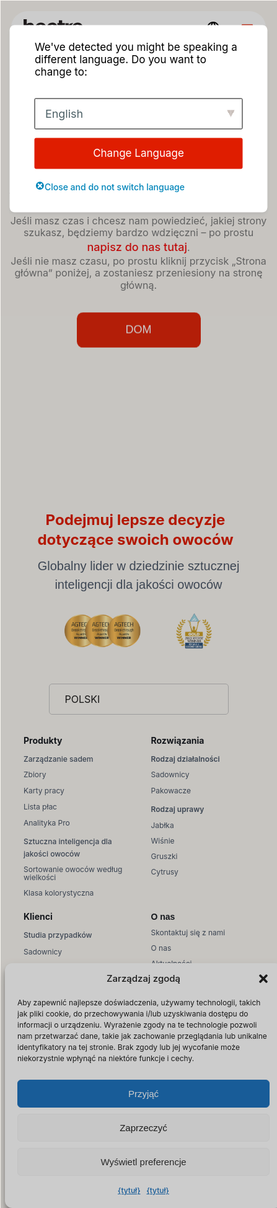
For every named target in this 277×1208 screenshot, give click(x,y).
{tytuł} (129, 1190)
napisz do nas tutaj (137, 247)
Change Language (138, 153)
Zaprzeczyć (143, 1127)
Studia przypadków (58, 935)
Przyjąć (143, 1093)
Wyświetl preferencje (143, 1162)
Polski (82, 699)
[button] (263, 978)
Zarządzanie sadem (59, 759)
